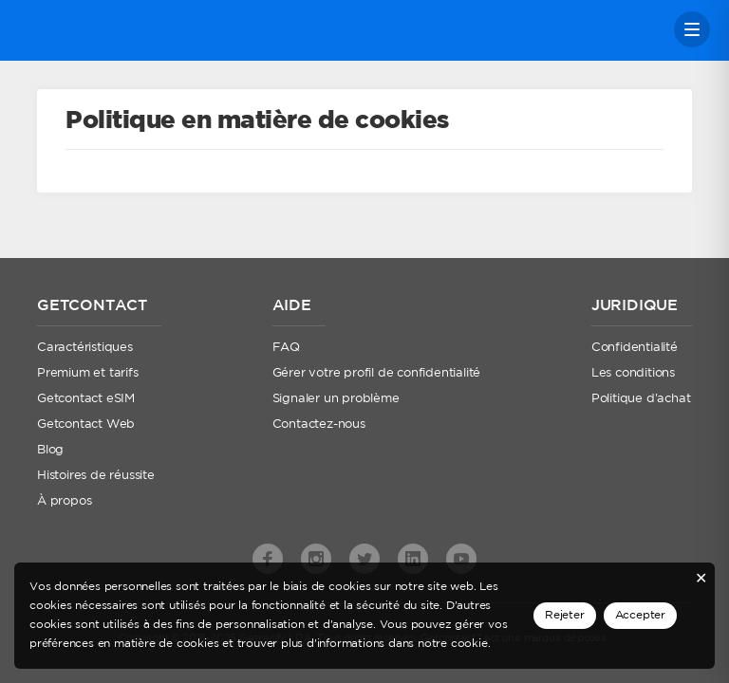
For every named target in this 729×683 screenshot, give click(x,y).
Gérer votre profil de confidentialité (376, 373)
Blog (50, 450)
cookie (469, 643)
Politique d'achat (641, 399)
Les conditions (633, 373)
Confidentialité (634, 347)
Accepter (640, 615)
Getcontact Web (86, 424)
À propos (64, 501)
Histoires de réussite (96, 476)
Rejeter (565, 615)
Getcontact (83, 30)
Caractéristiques (85, 347)
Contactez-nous (318, 424)
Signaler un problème (336, 399)
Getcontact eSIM (86, 399)
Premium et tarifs (88, 373)
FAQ (286, 347)
